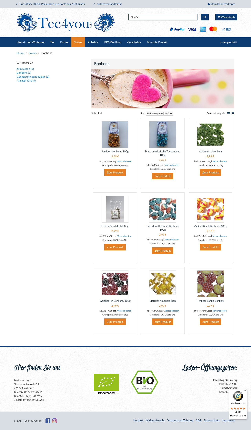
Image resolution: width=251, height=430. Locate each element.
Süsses (78, 42)
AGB (198, 420)
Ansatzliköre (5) (26, 80)
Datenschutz (211, 420)
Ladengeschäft (228, 42)
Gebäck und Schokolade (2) (33, 76)
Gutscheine (134, 42)
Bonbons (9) (24, 72)
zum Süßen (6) (25, 68)
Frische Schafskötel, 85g (115, 226)
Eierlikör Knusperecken (163, 300)
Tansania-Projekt (157, 42)
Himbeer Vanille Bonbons (210, 300)
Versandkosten (124, 161)
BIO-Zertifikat (112, 42)
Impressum (228, 420)
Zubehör (93, 42)
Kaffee (64, 42)
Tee (52, 42)
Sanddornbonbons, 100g (115, 151)
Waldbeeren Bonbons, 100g (115, 300)
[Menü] (244, 391)
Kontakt (138, 420)
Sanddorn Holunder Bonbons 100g (163, 228)
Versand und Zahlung (180, 420)
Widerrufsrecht (155, 420)
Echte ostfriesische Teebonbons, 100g (163, 153)
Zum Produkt (115, 172)
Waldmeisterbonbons (210, 151)
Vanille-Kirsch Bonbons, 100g (210, 226)
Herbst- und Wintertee (30, 42)
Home (20, 53)
